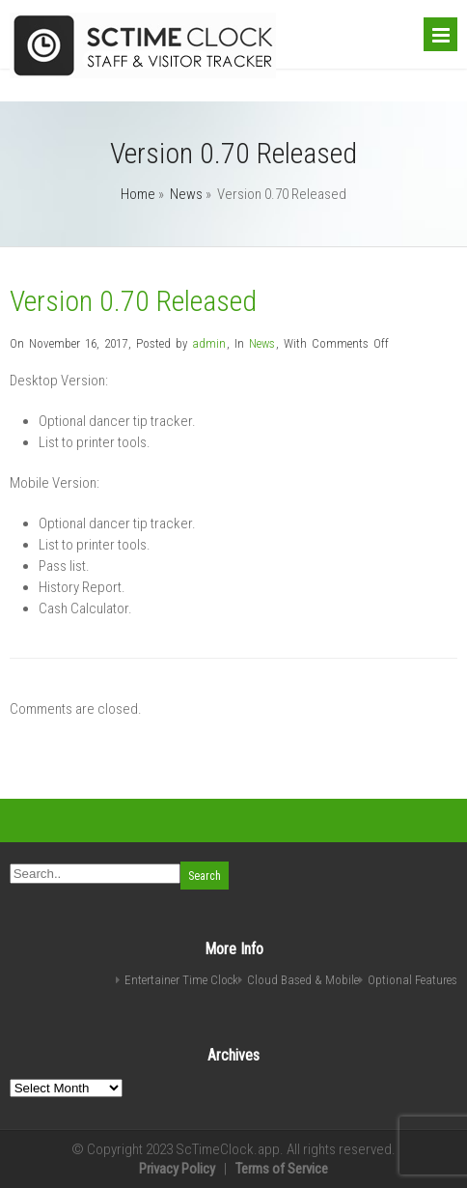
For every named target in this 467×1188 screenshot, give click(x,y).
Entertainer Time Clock (181, 980)
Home (138, 194)
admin (209, 343)
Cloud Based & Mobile (303, 980)
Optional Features (412, 980)
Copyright (115, 1149)
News (186, 194)
